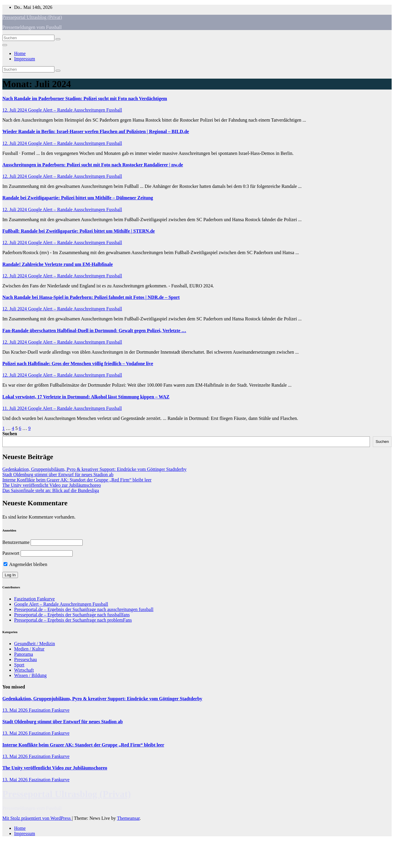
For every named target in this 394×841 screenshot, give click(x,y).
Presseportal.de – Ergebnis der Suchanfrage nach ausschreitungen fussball (83, 609)
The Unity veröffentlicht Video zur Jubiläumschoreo (51, 485)
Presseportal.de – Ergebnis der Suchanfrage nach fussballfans (72, 614)
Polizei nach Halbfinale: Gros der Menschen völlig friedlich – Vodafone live (77, 363)
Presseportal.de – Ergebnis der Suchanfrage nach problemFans (73, 620)
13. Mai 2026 (15, 710)
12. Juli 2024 (15, 109)
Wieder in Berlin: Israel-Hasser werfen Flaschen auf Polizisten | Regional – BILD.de (95, 131)
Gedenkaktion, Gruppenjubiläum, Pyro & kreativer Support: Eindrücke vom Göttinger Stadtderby (94, 469)
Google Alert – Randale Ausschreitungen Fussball (75, 109)
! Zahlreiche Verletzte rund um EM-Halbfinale (57, 264)
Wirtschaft (24, 670)
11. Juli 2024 (15, 408)
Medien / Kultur (29, 648)
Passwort (10, 553)
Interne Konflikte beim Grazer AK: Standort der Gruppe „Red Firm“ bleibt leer (77, 479)
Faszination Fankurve (34, 598)
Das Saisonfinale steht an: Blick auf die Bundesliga (50, 490)
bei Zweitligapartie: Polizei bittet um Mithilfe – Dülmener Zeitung (77, 197)
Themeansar (128, 818)
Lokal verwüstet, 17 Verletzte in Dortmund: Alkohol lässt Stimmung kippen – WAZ (85, 396)
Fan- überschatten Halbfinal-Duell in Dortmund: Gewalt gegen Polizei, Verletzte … (94, 330)
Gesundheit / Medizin (34, 643)
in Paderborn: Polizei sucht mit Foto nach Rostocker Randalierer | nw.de (92, 164)
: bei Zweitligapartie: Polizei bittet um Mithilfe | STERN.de (78, 231)
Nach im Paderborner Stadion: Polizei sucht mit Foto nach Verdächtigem (84, 98)
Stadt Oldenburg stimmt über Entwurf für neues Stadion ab (57, 474)
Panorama (23, 654)
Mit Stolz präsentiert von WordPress (37, 818)
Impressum (24, 58)
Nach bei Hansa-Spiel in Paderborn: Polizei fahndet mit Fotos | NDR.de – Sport (91, 297)
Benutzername (15, 542)
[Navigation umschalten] (4, 45)
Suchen (9, 433)
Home (20, 53)
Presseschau (25, 659)
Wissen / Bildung (30, 675)
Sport (19, 664)
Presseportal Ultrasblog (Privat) (32, 17)
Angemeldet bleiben (25, 564)
